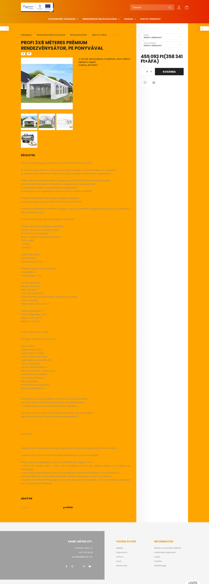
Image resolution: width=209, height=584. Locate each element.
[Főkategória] (26, 35)
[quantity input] (147, 71)
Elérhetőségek (160, 566)
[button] (145, 83)
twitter (78, 566)
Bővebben (84, 69)
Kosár (118, 561)
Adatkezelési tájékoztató (165, 552)
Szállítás (158, 561)
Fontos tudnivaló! (150, 19)
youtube (90, 566)
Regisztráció (121, 552)
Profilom (119, 557)
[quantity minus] (143, 71)
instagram (72, 566)
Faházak (128, 19)
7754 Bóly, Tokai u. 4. (83, 548)
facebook (66, 566)
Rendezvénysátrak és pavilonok (100, 19)
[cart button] (187, 7)
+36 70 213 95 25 (85, 552)
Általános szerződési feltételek (167, 548)
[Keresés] (152, 7)
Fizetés (157, 557)
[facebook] (23, 53)
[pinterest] (29, 53)
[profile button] (179, 7)
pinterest (84, 566)
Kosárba (169, 71)
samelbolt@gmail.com (82, 557)
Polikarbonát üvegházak (62, 19)
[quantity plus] (151, 71)
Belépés (119, 548)
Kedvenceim (121, 566)
